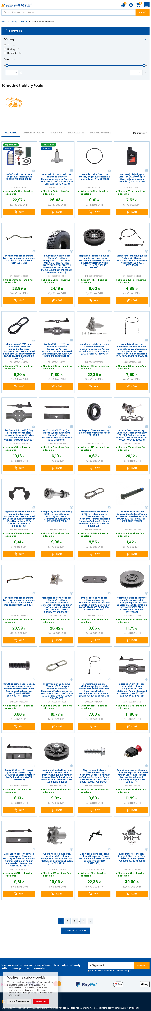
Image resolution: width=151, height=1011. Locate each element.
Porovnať (33, 170)
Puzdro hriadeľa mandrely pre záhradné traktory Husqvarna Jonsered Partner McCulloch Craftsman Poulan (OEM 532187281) (57, 859)
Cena (7, 59)
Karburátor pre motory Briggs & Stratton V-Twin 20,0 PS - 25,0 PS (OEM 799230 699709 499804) (131, 857)
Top (9, 45)
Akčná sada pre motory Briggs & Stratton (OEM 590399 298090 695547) (19, 176)
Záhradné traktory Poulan (43, 21)
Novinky (11, 49)
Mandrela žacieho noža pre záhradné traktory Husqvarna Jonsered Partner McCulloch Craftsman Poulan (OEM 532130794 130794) (94, 349)
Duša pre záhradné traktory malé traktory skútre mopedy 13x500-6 (94, 432)
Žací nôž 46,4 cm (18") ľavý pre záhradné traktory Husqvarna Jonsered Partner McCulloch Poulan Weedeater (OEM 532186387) (19, 435)
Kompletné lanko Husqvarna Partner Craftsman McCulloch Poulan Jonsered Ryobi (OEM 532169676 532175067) (131, 260)
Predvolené (10, 132)
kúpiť (21, 212)
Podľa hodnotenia (100, 132)
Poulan (24, 21)
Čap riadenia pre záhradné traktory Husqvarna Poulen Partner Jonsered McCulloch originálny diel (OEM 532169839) (94, 859)
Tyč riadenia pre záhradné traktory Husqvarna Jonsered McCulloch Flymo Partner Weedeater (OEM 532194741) (19, 601)
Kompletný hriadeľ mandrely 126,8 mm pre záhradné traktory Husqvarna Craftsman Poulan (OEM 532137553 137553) (56, 516)
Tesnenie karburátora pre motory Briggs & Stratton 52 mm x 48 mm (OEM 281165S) (94, 176)
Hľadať (142, 12)
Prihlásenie (131, 5)
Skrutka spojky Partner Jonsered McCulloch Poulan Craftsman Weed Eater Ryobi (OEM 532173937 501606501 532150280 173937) (131, 516)
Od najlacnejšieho (33, 132)
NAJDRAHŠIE (56, 132)
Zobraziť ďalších (75, 930)
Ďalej (90, 921)
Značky (13, 21)
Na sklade (12, 53)
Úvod (3, 21)
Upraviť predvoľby (19, 1001)
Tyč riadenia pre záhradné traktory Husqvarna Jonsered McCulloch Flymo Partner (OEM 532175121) (19, 259)
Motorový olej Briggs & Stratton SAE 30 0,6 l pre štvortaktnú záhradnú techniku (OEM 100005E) (132, 178)
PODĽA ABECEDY (76, 132)
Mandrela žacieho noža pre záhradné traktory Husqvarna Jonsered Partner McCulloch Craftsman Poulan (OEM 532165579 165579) (57, 179)
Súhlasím (41, 1001)
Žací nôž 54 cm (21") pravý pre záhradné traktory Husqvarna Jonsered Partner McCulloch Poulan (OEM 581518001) (19, 775)
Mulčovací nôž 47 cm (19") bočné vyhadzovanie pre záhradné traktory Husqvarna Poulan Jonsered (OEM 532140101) (57, 435)
